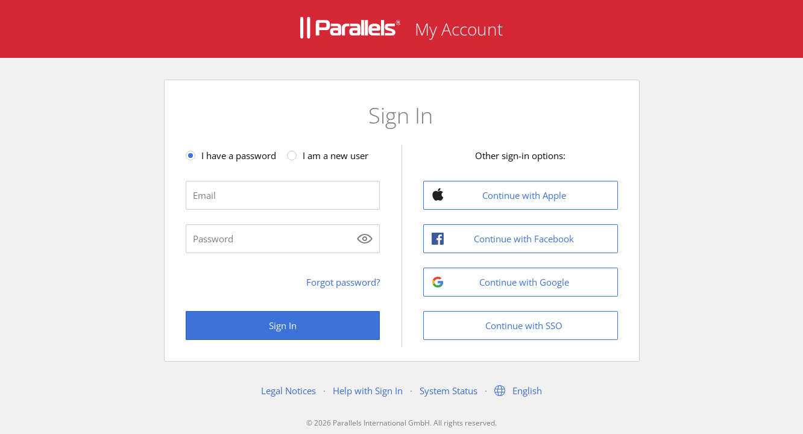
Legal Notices (288, 391)
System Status (448, 391)
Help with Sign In (368, 391)
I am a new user (335, 155)
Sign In (283, 325)
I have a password (238, 155)
